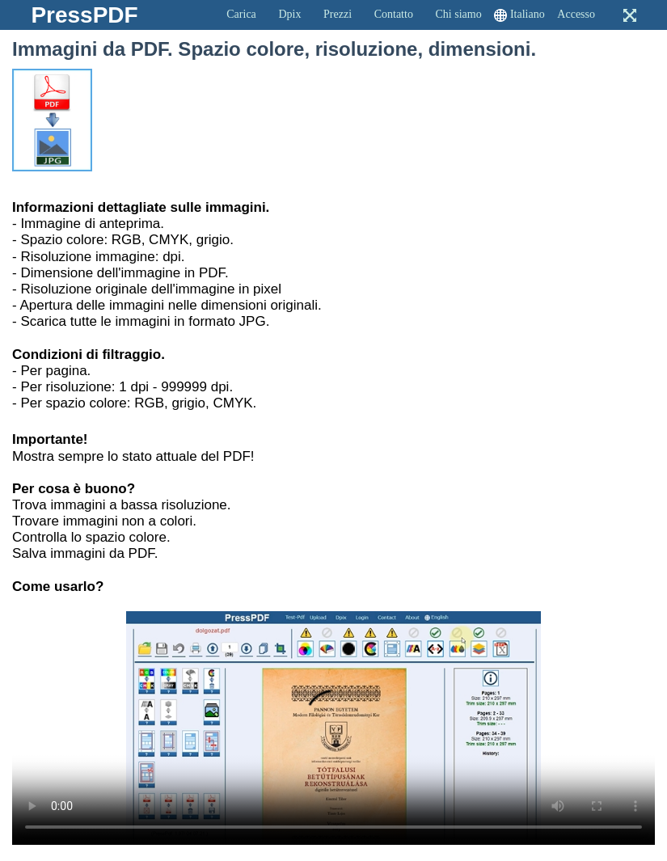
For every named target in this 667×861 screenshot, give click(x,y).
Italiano (527, 14)
